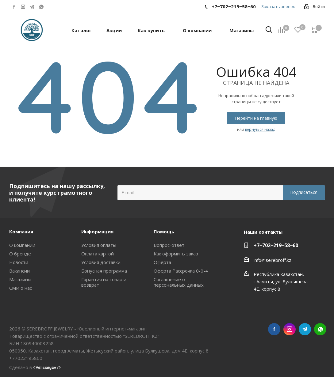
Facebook (13, 7)
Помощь (164, 231)
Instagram (23, 7)
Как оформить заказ (176, 254)
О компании (22, 245)
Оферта (162, 262)
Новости (18, 262)
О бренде (20, 254)
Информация (97, 231)
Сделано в (35, 367)
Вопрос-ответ (169, 245)
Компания (21, 231)
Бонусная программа (104, 271)
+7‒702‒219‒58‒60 (276, 245)
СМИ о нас (20, 288)
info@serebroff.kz (272, 260)
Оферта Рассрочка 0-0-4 (181, 271)
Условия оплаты (98, 245)
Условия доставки (101, 262)
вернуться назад (260, 129)
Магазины (20, 279)
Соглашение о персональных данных (179, 282)
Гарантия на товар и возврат (103, 282)
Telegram (32, 7)
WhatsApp (41, 7)
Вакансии (19, 271)
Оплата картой (97, 254)
